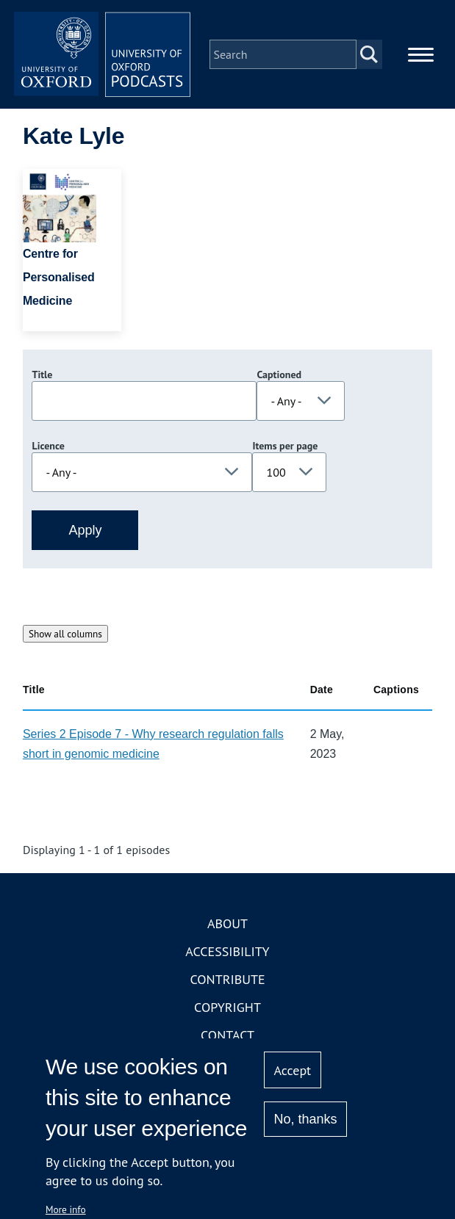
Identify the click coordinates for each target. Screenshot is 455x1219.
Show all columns (65, 633)
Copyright (227, 1007)
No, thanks (305, 1119)
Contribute (227, 979)
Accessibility (227, 951)
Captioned (279, 374)
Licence (48, 445)
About (227, 923)
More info (66, 1209)
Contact (227, 1035)
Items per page (285, 445)
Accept (293, 1070)
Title (42, 374)
